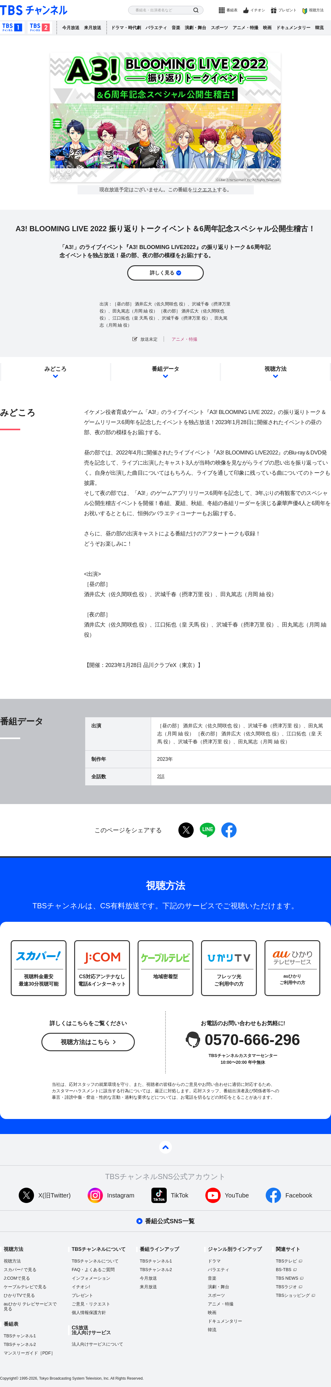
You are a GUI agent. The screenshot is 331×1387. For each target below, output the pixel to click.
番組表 (232, 10)
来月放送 (92, 27)
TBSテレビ (286, 1261)
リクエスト (204, 189)
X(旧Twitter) (54, 1195)
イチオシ (257, 10)
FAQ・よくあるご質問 (93, 1269)
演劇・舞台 (195, 27)
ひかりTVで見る (19, 1295)
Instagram (121, 1195)
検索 (196, 10)
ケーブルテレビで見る (25, 1286)
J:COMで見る (17, 1278)
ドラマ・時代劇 (126, 27)
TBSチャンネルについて (95, 1261)
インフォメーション (91, 1278)
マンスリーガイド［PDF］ (29, 1353)
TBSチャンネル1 (12, 27)
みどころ (55, 369)
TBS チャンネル (33, 10)
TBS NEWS (287, 1278)
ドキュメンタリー (293, 27)
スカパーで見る (20, 1269)
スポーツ (219, 27)
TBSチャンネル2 (40, 27)
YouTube (237, 1195)
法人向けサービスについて (97, 1344)
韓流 (319, 27)
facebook (229, 830)
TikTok (179, 1195)
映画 (267, 27)
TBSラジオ (286, 1286)
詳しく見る (162, 272)
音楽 (176, 27)
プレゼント (287, 10)
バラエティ (156, 27)
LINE (207, 830)
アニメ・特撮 (245, 27)
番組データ (165, 369)
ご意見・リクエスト (91, 1303)
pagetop (165, 1147)
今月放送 (70, 27)
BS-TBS (283, 1269)
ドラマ (214, 1261)
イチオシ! (81, 1286)
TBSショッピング (293, 1295)
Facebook (298, 1195)
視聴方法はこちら (85, 1042)
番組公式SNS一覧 (169, 1221)
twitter (186, 830)
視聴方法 (316, 10)
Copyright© (9, 1378)
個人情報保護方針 (89, 1312)
